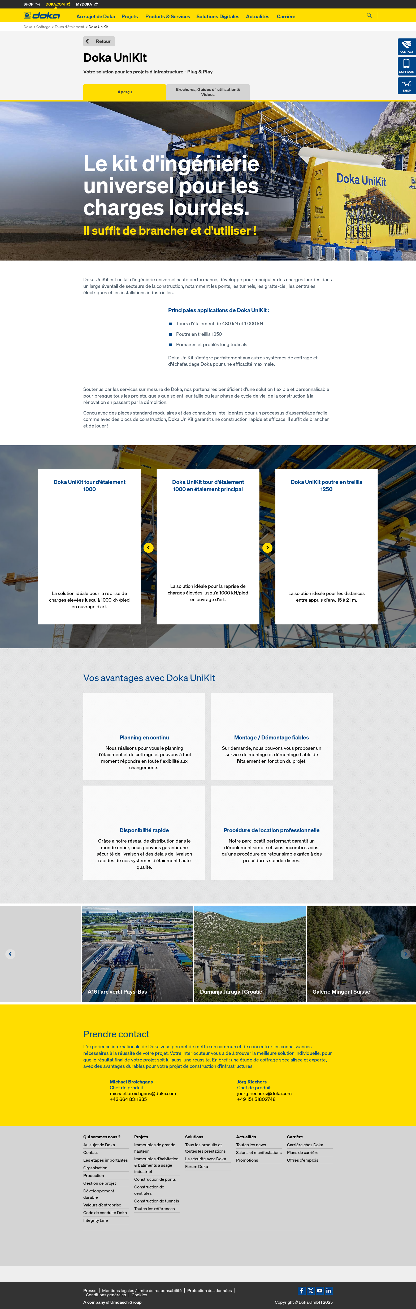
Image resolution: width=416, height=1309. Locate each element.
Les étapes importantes (105, 1160)
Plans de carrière (303, 1152)
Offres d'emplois (302, 1160)
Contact (90, 1152)
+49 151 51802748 (256, 1099)
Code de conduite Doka (105, 1212)
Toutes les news (251, 1145)
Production (93, 1175)
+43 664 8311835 (128, 1099)
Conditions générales (106, 1295)
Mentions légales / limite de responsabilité (142, 1290)
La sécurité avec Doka (205, 1159)
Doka (28, 26)
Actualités (258, 16)
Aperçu (125, 92)
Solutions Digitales (218, 16)
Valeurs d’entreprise (102, 1205)
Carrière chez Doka (305, 1145)
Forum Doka (196, 1166)
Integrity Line (95, 1220)
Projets (130, 16)
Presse (90, 1290)
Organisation (95, 1168)
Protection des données (209, 1290)
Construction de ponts (155, 1179)
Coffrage (43, 26)
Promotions (247, 1160)
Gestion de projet (99, 1183)
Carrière (286, 16)
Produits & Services (167, 16)
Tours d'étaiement (69, 26)
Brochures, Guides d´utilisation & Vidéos (208, 91)
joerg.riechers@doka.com (264, 1093)
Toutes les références (154, 1208)
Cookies (139, 1295)
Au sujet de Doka (95, 16)
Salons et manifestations (259, 1152)
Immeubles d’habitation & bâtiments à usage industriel (156, 1165)
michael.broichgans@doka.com (143, 1093)
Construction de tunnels (156, 1201)
